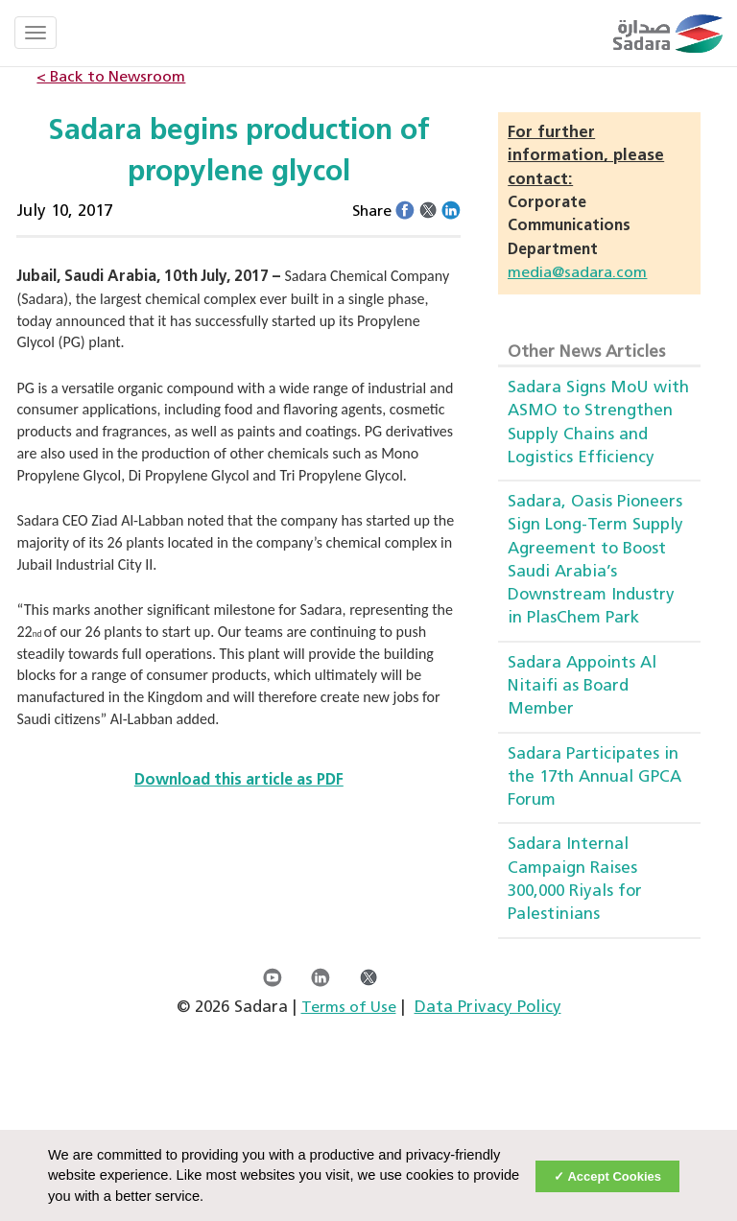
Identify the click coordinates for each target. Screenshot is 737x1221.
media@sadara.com (577, 273)
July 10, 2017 (64, 211)
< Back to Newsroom (110, 77)
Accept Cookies (614, 1176)
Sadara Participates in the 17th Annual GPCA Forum (594, 778)
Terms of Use (348, 1008)
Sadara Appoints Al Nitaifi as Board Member (582, 686)
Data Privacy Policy (488, 1007)
